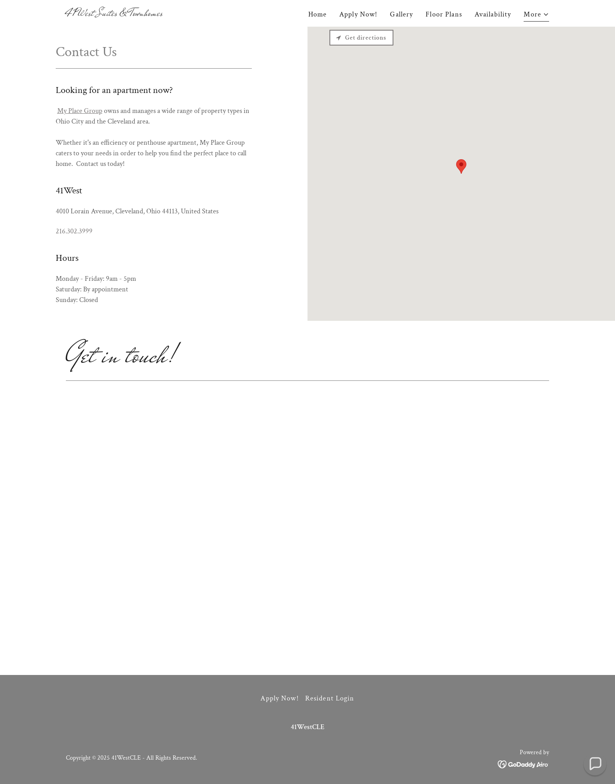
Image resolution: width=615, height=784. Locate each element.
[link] (114, 13)
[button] (536, 15)
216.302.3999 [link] (74, 231)
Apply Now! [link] (358, 14)
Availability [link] (493, 14)
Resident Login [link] (330, 698)
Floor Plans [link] (444, 14)
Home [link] (317, 14)
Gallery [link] (401, 14)
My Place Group (79, 110)
